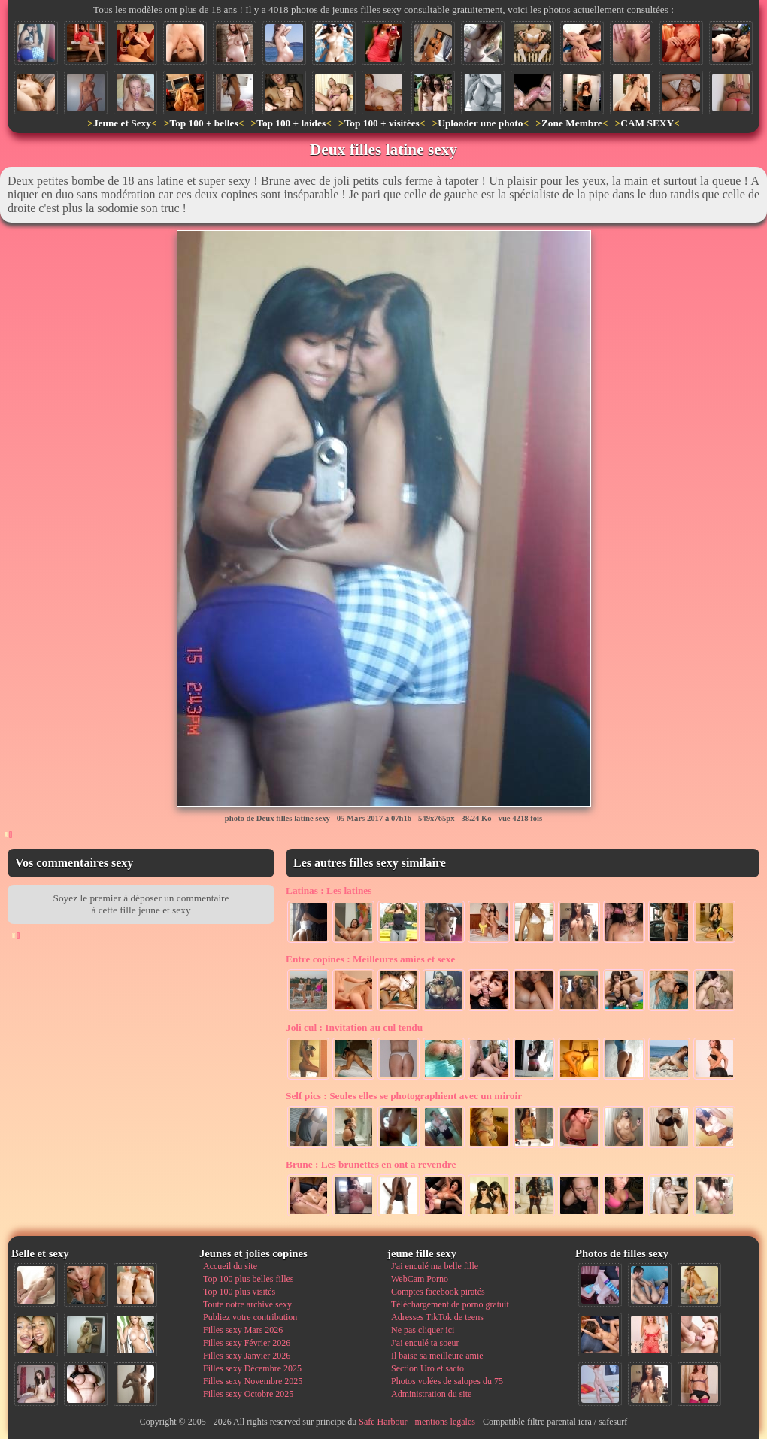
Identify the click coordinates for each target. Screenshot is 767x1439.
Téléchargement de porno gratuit (450, 1304)
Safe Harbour (383, 1421)
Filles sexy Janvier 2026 (246, 1355)
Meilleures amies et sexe (370, 959)
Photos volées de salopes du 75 (447, 1381)
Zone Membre (571, 123)
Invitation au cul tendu (354, 1027)
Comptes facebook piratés (438, 1291)
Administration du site (431, 1394)
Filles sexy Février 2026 (246, 1343)
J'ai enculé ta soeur (425, 1343)
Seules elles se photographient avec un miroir (404, 1095)
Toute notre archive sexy (247, 1304)
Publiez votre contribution (250, 1317)
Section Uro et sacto (427, 1368)
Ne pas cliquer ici (422, 1330)
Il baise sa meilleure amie (437, 1355)
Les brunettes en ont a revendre (371, 1164)
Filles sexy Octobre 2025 (248, 1394)
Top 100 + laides (291, 123)
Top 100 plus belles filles (248, 1279)
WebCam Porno (419, 1279)
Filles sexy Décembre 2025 (252, 1368)
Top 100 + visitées (382, 123)
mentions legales (445, 1421)
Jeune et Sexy (122, 123)
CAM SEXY (647, 123)
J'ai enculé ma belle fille (434, 1266)
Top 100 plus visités (239, 1291)
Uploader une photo (480, 123)
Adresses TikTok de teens (437, 1317)
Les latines (328, 890)
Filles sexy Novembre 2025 (252, 1381)
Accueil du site (230, 1266)
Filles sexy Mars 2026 (243, 1330)
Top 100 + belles (203, 123)
